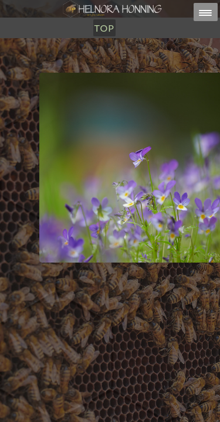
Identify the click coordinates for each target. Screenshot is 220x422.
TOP (104, 27)
